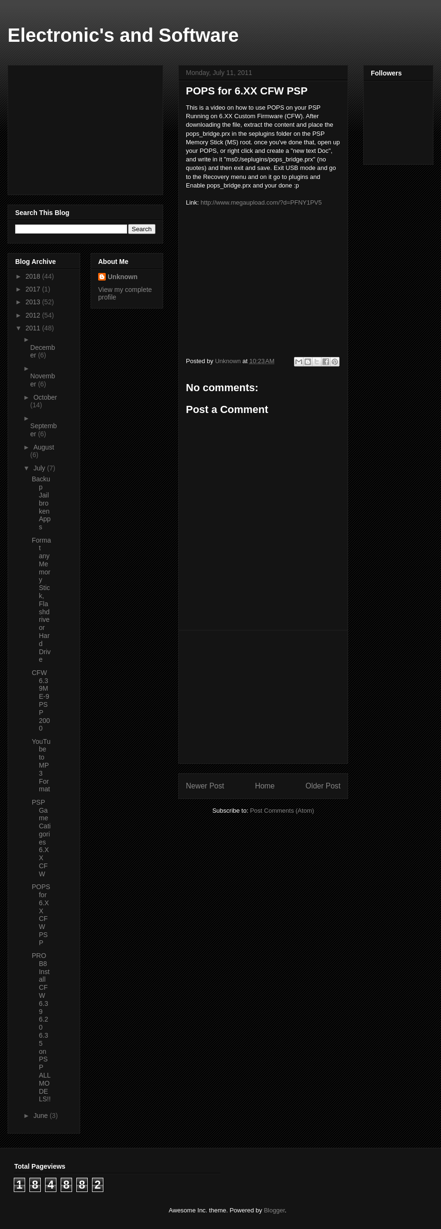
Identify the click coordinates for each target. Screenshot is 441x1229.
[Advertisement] (263, 697)
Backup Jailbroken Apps (41, 503)
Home (265, 786)
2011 (34, 328)
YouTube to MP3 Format (41, 765)
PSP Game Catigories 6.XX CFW (41, 838)
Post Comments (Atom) (282, 810)
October (45, 397)
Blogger (274, 1210)
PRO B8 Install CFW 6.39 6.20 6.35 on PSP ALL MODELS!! (41, 1027)
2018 (34, 276)
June (41, 1115)
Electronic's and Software (123, 35)
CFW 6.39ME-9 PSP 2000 (41, 700)
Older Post (322, 786)
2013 (34, 302)
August (43, 447)
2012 (34, 315)
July (40, 468)
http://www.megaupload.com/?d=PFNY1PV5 (261, 202)
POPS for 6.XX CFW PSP (41, 915)
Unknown (123, 277)
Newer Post (205, 786)
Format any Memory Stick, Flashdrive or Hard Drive (41, 600)
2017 (34, 289)
